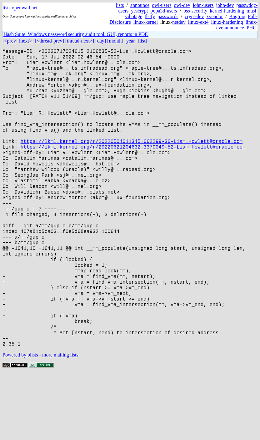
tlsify (150, 16)
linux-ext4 (198, 22)
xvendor (214, 16)
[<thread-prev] (49, 40)
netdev (179, 22)
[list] (142, 40)
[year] (131, 40)
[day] (100, 40)
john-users (203, 5)
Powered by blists (20, 421)
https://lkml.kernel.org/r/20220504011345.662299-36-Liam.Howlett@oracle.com (131, 162)
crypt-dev (194, 16)
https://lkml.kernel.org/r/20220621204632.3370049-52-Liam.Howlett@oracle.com (133, 169)
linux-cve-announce (237, 24)
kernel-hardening (227, 10)
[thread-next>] (79, 40)
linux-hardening (227, 22)
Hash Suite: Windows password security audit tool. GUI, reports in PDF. (75, 34)
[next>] (26, 40)
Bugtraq (237, 16)
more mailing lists (60, 421)
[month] (115, 40)
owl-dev (182, 5)
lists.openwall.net (20, 7)
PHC (251, 27)
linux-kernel (145, 22)
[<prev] (10, 40)
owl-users (161, 5)
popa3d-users (163, 10)
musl (251, 10)
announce (139, 5)
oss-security (195, 10)
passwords (168, 16)
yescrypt (139, 10)
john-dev (225, 5)
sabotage (133, 16)
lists (120, 5)
